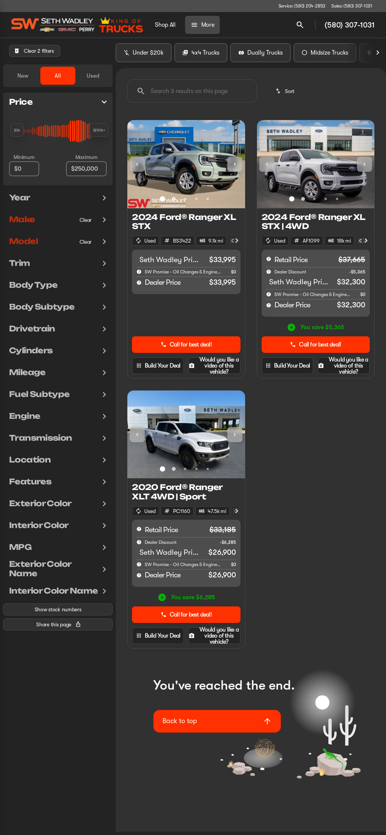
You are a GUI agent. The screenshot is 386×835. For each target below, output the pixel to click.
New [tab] (22, 75)
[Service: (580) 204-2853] (302, 6)
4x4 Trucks (200, 56)
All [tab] (58, 75)
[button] (136, 168)
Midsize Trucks (325, 56)
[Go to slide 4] (196, 202)
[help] (139, 275)
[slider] (17, 130)
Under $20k (144, 56)
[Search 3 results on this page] (192, 94)
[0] (24, 168)
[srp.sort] (285, 95)
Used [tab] (93, 75)
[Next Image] (377, 56)
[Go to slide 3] (185, 202)
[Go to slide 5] (207, 202)
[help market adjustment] (268, 275)
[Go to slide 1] (162, 202)
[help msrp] (268, 262)
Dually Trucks (260, 56)
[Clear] (86, 220)
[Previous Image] (137, 167)
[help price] (139, 286)
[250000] (86, 168)
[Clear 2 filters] (34, 51)
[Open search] (300, 25)
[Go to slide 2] (173, 202)
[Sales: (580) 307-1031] (352, 6)
